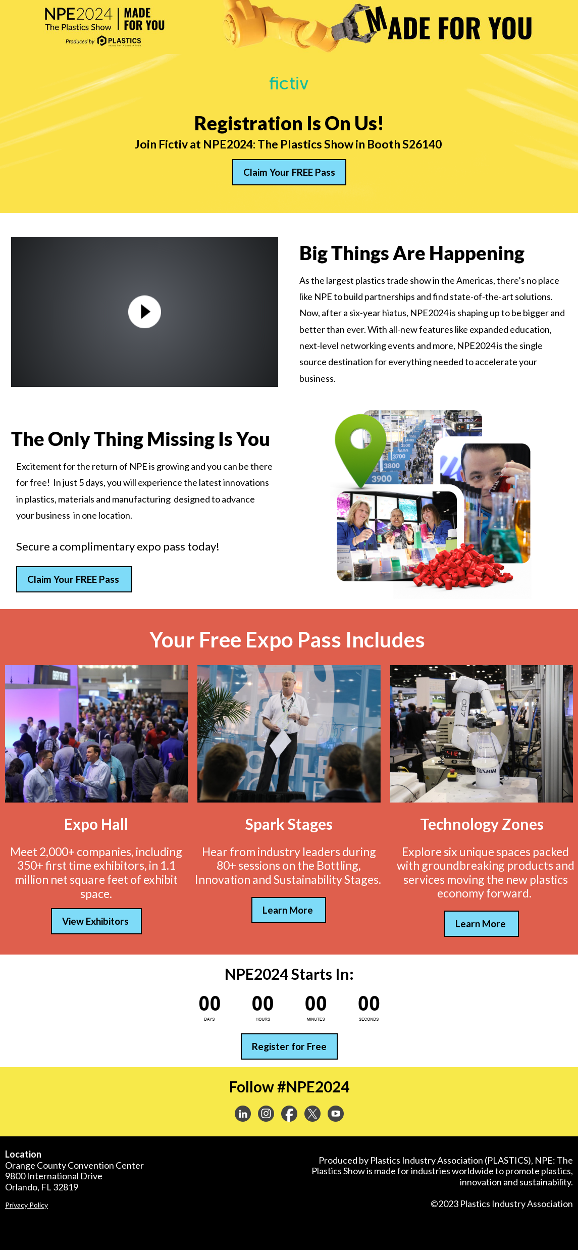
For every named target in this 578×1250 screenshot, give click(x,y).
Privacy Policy (26, 1205)
